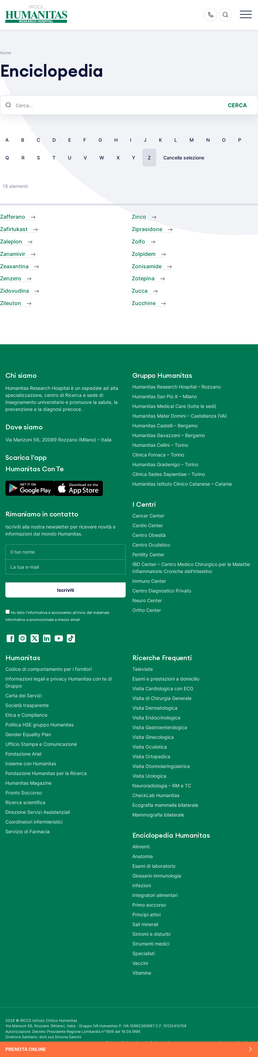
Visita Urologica (149, 773)
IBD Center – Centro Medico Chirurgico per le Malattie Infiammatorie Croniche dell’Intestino (191, 567)
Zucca (139, 290)
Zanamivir (12, 254)
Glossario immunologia (156, 873)
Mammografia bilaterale (158, 812)
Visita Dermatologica (154, 705)
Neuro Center (147, 600)
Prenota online (25, 1049)
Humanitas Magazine (28, 780)
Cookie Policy (149, 1040)
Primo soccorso (149, 902)
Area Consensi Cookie (229, 1040)
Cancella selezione (183, 157)
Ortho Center (146, 610)
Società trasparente (27, 703)
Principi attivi (146, 912)
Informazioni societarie (185, 1040)
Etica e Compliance (26, 712)
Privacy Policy (119, 1040)
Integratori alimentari (155, 893)
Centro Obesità (149, 535)
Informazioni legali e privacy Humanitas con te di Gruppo (58, 680)
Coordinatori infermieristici (33, 819)
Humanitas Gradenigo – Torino (165, 464)
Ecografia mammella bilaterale (165, 802)
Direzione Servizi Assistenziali (37, 810)
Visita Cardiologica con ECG (162, 686)
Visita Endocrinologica (156, 715)
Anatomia (142, 854)
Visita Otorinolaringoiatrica (161, 764)
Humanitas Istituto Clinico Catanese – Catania (182, 484)
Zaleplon (11, 241)
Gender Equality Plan (28, 732)
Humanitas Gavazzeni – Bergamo (168, 435)
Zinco (139, 216)
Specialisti (143, 951)
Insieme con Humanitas (30, 761)
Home (5, 52)
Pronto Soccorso (23, 790)
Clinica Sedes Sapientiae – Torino (168, 474)
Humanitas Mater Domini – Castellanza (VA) (179, 416)
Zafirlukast (14, 229)
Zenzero (10, 278)
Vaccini (140, 961)
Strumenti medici (150, 941)
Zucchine (144, 303)
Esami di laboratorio (153, 863)
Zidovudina (14, 290)
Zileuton (10, 303)
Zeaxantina (14, 266)
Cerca (237, 105)
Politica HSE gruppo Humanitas (39, 722)
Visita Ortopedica (151, 754)
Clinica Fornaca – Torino (158, 454)
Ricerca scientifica (25, 800)
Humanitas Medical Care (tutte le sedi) (174, 406)
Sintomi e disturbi (151, 931)
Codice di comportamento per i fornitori (48, 667)
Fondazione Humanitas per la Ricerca (46, 771)
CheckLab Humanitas (155, 793)
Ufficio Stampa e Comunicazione (41, 742)
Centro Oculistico (151, 545)
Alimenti (140, 844)
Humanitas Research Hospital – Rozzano (176, 387)
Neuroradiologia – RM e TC (161, 783)
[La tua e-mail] (65, 566)
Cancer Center (148, 515)
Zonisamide (147, 266)
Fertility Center (148, 554)
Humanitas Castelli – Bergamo (165, 425)
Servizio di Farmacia (27, 829)
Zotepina (143, 278)
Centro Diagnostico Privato (161, 590)
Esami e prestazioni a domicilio (165, 676)
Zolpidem (144, 254)
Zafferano (12, 216)
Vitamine (141, 970)
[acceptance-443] (7, 609)
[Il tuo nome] (65, 551)
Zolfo (138, 241)
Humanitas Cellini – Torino (160, 445)
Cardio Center (147, 525)
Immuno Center (149, 581)
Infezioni (141, 883)
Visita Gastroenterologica (159, 725)
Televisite (142, 667)
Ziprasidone (147, 229)
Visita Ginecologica (153, 734)
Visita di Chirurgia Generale (161, 696)
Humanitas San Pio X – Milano (164, 396)
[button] (246, 15)
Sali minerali (145, 922)
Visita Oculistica (149, 744)
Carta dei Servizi (23, 693)
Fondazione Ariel (23, 751)
